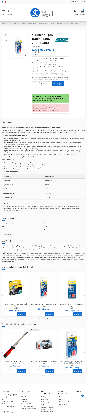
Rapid (16, 308)
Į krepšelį (58, 84)
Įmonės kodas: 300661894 (25, 396)
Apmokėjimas (45, 399)
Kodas (33, 47)
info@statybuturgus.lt (8, 412)
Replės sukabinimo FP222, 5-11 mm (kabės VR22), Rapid (15, 305)
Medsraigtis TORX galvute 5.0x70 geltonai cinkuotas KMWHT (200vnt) (44, 362)
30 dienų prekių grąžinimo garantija (47, 410)
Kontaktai (62, 399)
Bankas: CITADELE (26, 404)
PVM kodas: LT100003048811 (26, 400)
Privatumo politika (65, 402)
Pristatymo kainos (46, 397)
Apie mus (62, 397)
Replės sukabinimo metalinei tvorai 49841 (71, 305)
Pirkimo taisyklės (46, 402)
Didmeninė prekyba (47, 407)
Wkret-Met (43, 365)
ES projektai (63, 404)
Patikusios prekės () (78, 2)
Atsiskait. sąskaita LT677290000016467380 (29, 407)
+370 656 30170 (9, 406)
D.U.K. (42, 404)
